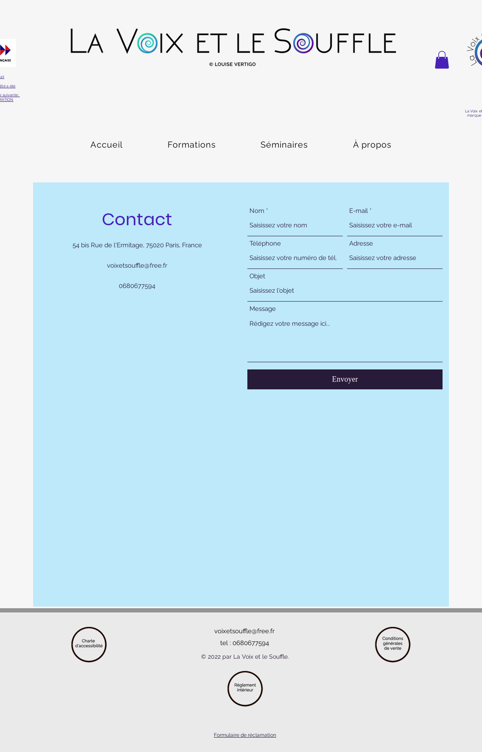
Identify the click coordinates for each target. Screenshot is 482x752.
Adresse (361, 243)
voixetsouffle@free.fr (137, 265)
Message (262, 309)
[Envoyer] (345, 379)
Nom (256, 211)
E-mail (358, 211)
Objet (257, 276)
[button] (441, 60)
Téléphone (265, 243)
